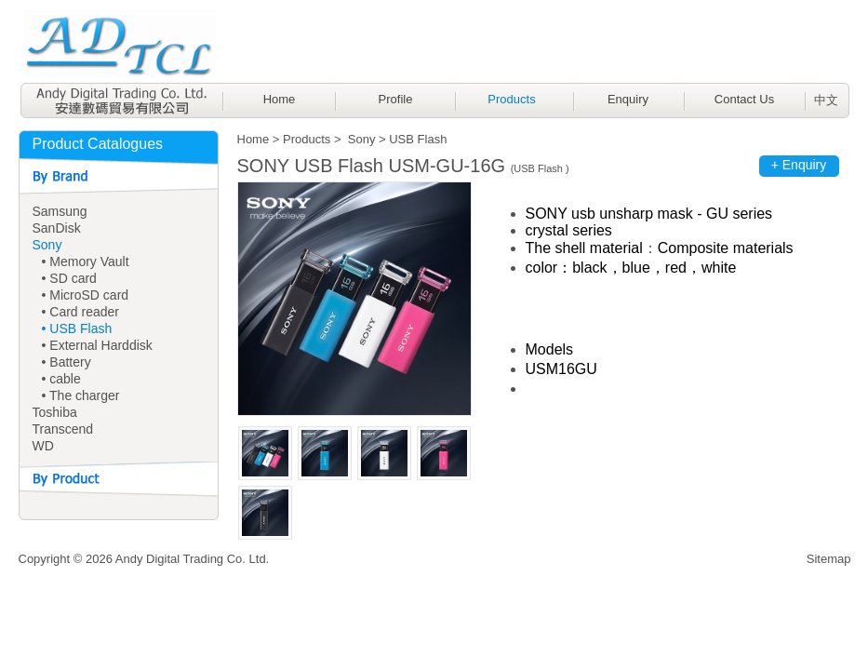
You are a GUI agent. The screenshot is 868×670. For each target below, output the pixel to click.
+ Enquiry (799, 164)
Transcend (63, 429)
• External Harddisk (97, 345)
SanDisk (57, 228)
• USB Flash (77, 328)
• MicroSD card (85, 295)
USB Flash (418, 139)
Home (279, 99)
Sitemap (829, 559)
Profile (396, 99)
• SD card (69, 278)
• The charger (81, 395)
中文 (826, 100)
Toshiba (55, 412)
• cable (61, 378)
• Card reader (81, 311)
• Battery (66, 362)
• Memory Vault (85, 261)
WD (43, 445)
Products (511, 99)
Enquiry (628, 99)
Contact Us (744, 99)
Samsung (60, 211)
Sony (47, 244)
